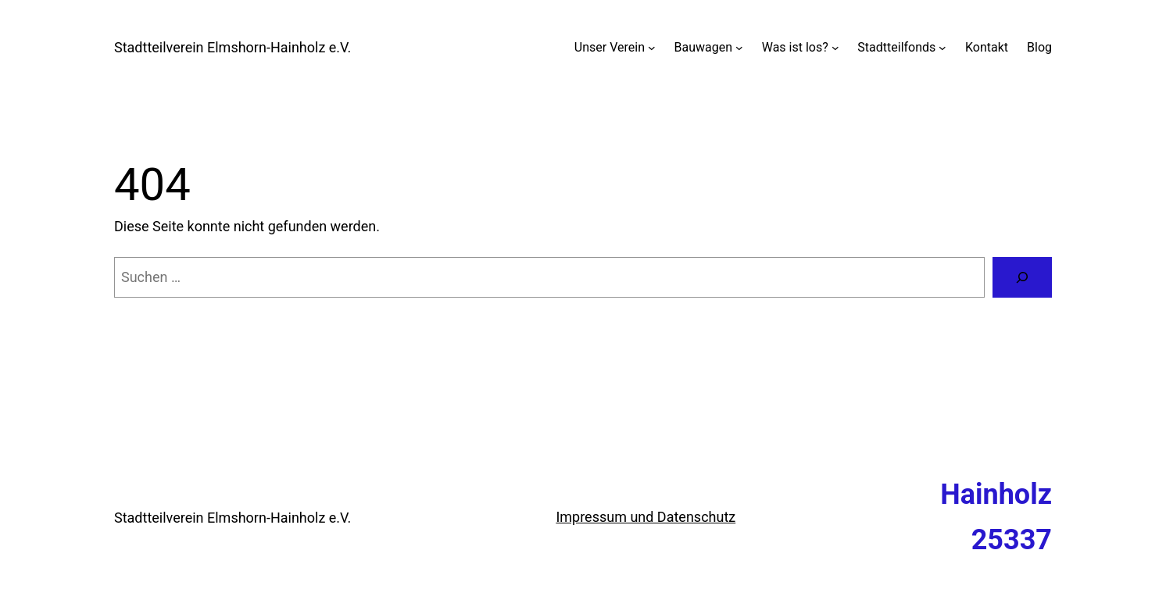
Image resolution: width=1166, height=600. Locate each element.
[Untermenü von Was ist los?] (835, 48)
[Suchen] (1022, 277)
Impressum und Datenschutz (645, 517)
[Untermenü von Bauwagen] (739, 48)
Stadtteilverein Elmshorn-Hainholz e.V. (232, 47)
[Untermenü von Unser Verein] (652, 48)
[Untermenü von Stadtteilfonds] (942, 48)
